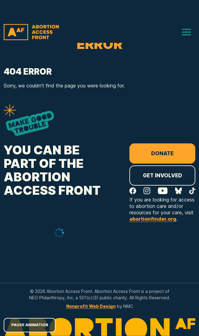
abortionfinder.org (152, 219)
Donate (162, 153)
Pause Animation (29, 325)
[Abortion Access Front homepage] (31, 32)
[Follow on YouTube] (163, 190)
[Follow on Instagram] (147, 190)
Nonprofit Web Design (91, 306)
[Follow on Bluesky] (178, 190)
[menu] (186, 32)
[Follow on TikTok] (192, 190)
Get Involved (162, 175)
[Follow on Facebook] (132, 190)
